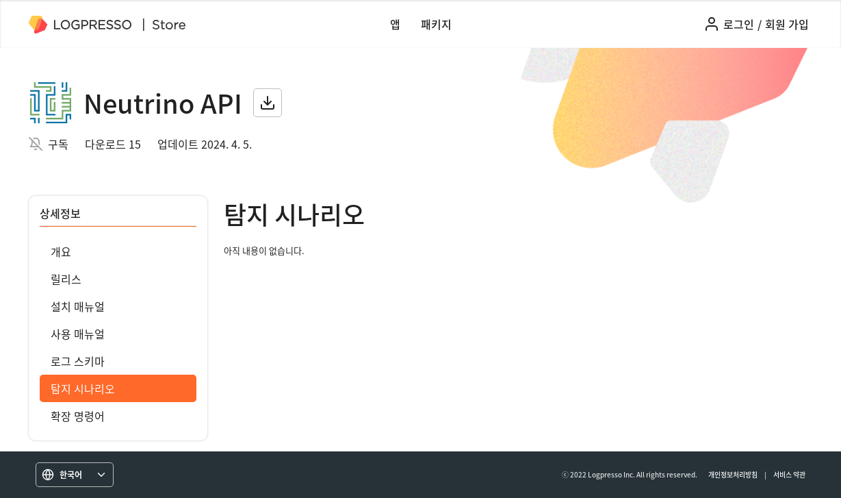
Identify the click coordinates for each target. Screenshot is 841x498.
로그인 (738, 24)
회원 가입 (787, 24)
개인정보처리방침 (733, 474)
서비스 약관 (789, 474)
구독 (58, 144)
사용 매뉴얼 (78, 333)
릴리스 (66, 279)
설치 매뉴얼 (78, 306)
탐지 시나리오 (83, 388)
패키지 (436, 24)
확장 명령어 (78, 416)
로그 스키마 (78, 361)
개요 (61, 251)
